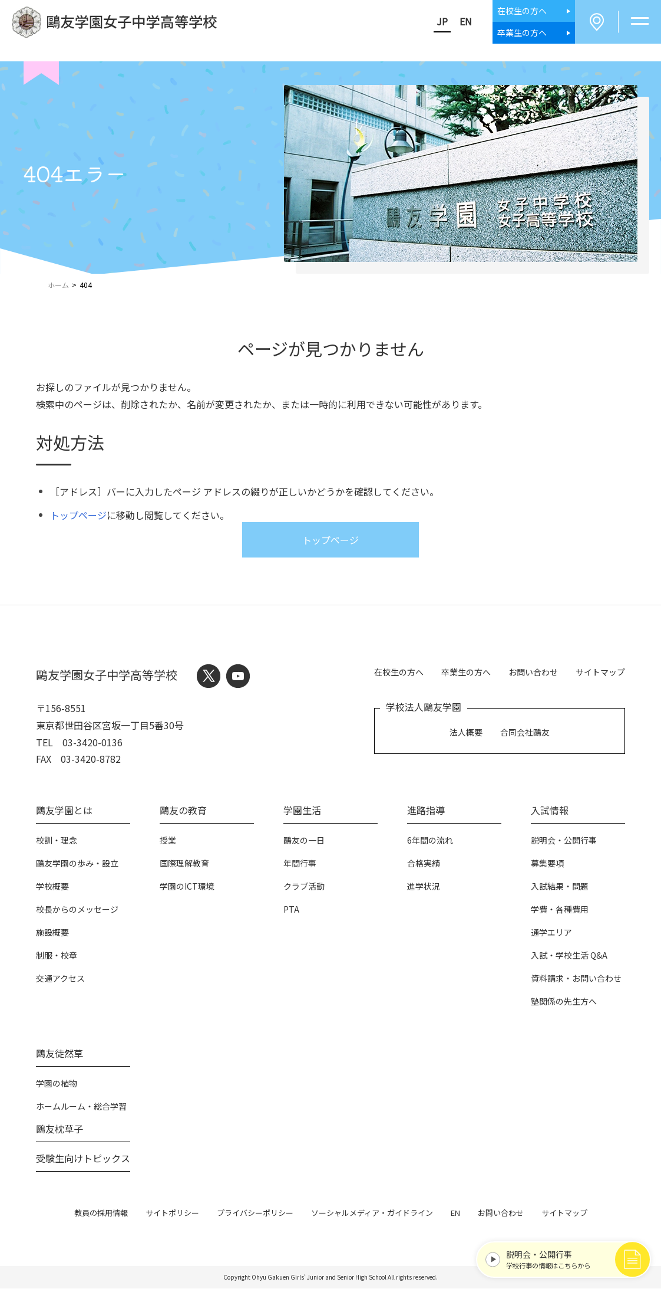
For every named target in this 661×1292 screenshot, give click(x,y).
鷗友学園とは (64, 813)
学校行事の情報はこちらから (565, 1255)
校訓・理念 (56, 844)
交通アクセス (60, 982)
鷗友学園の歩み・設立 (77, 867)
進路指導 (426, 813)
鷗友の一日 (304, 844)
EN (457, 23)
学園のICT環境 (187, 890)
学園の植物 (56, 1087)
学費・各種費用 (560, 913)
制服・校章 (56, 959)
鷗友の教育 (183, 813)
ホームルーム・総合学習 (81, 1110)
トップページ (78, 518)
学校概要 (52, 890)
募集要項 (547, 867)
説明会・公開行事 (564, 844)
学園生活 (302, 813)
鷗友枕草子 (59, 1132)
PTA (291, 913)
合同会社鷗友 (525, 733)
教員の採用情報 (101, 1216)
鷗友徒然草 (59, 1057)
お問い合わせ (533, 674)
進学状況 (423, 890)
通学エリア (551, 936)
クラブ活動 (304, 890)
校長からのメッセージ (77, 913)
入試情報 (550, 813)
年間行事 (299, 867)
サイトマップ (600, 674)
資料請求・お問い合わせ (576, 982)
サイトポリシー (172, 1216)
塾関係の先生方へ (564, 1005)
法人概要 (466, 733)
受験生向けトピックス (83, 1162)
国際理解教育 (184, 867)
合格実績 (423, 867)
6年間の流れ (430, 844)
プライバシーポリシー (255, 1216)
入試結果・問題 (560, 890)
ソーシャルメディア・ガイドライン (372, 1216)
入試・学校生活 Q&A (569, 959)
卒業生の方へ (466, 674)
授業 (168, 844)
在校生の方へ (399, 674)
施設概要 (52, 936)
